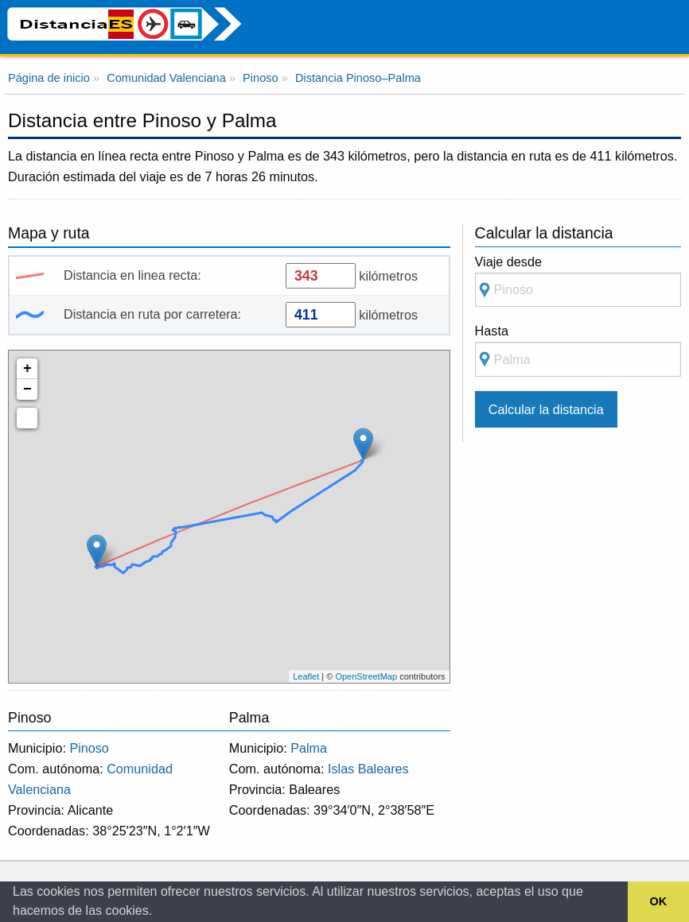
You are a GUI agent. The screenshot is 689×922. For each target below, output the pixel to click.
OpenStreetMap (366, 676)
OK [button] (659, 901)
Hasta (578, 350)
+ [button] (27, 368)
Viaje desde (578, 281)
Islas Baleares (368, 768)
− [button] (27, 389)
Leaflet (306, 676)
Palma (308, 748)
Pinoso (89, 748)
